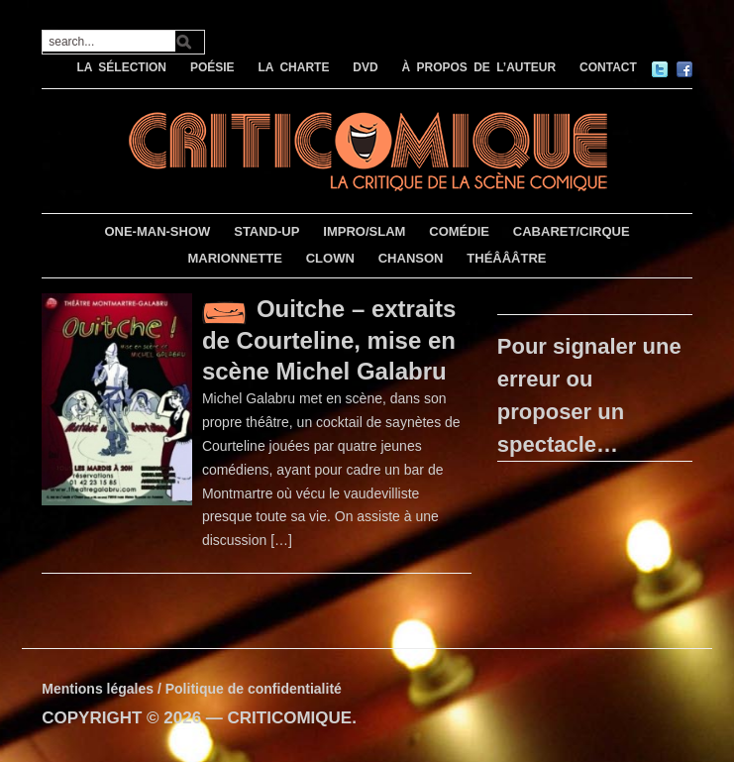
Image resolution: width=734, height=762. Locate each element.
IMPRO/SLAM (364, 231)
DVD (365, 67)
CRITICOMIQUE (290, 717)
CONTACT (608, 67)
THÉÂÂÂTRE (506, 258)
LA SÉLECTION (121, 67)
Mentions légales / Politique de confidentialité (192, 689)
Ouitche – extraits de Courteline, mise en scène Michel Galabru (329, 339)
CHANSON (411, 258)
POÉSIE (212, 67)
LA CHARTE (294, 67)
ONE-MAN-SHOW (157, 231)
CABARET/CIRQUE (571, 231)
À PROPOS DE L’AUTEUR (479, 67)
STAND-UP (266, 231)
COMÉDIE (459, 231)
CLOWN (330, 258)
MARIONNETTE (234, 258)
